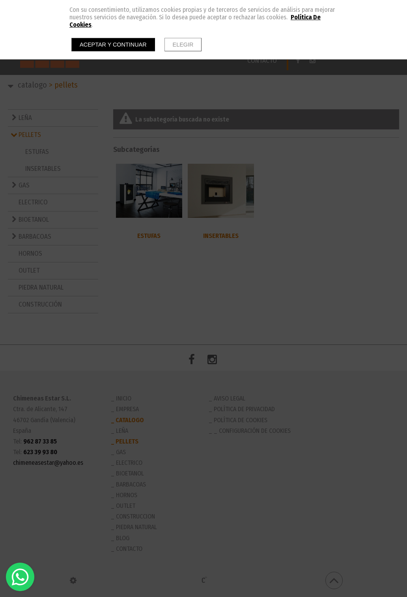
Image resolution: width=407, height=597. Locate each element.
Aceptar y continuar (113, 44)
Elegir (183, 44)
